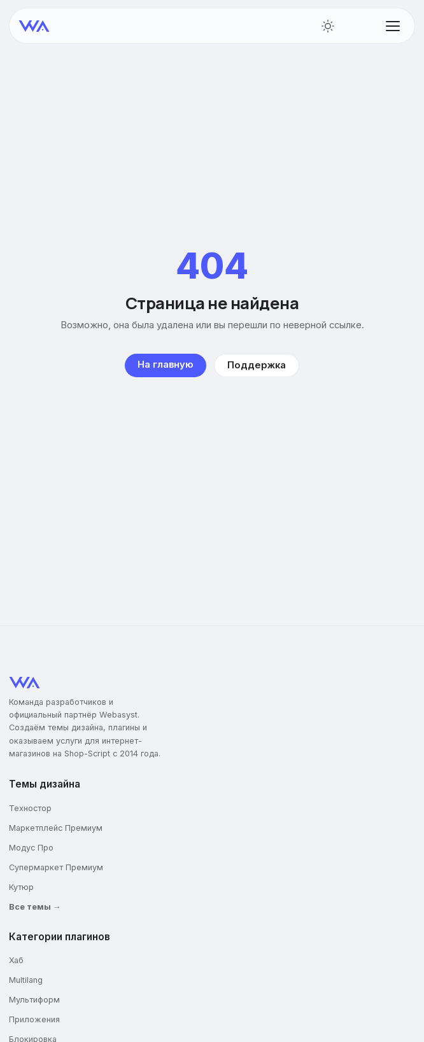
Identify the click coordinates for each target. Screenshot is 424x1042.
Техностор (30, 808)
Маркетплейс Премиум (55, 828)
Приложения (34, 1019)
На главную (166, 364)
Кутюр (21, 887)
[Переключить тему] (328, 26)
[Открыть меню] (393, 26)
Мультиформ (34, 999)
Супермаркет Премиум (56, 867)
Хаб (16, 960)
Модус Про (31, 847)
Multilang (26, 980)
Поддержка (256, 365)
